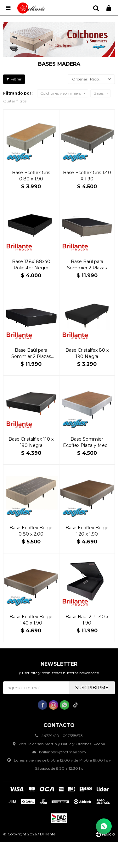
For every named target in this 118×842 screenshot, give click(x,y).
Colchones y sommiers (60, 93)
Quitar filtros (14, 101)
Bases (98, 93)
